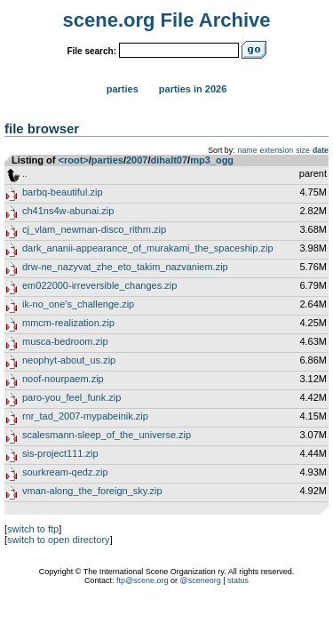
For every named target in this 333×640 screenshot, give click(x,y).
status (238, 580)
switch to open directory (58, 539)
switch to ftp (33, 529)
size (303, 150)
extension (277, 150)
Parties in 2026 (192, 89)
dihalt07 (169, 160)
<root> (74, 160)
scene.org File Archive (167, 20)
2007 (136, 160)
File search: (91, 51)
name (248, 150)
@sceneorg (200, 580)
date (321, 150)
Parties (123, 89)
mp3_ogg (212, 160)
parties (107, 160)
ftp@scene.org (142, 580)
